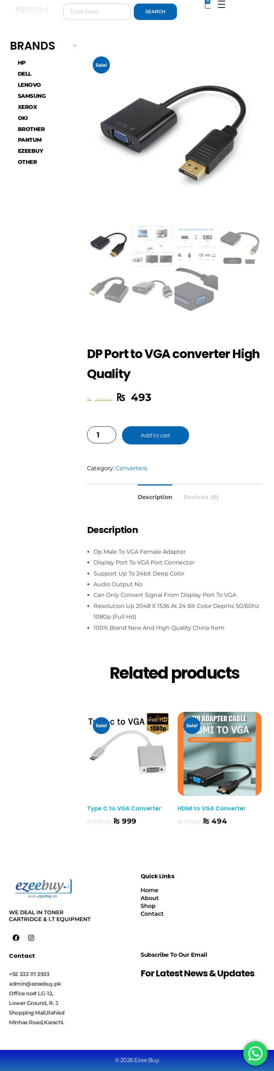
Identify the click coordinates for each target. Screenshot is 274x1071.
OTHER (27, 162)
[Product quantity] (101, 434)
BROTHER (31, 129)
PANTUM (30, 140)
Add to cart (156, 435)
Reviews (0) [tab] (201, 497)
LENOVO (29, 85)
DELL (24, 74)
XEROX (27, 107)
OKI (23, 118)
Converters (131, 468)
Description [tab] (155, 497)
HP (22, 63)
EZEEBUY (30, 151)
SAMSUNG (32, 96)
